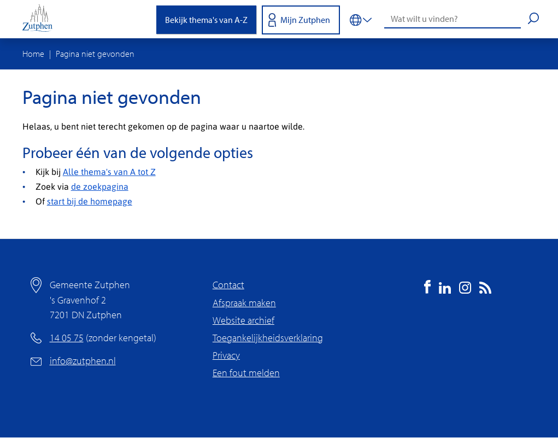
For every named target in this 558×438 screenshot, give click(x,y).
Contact (228, 284)
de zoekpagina (99, 186)
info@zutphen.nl (83, 360)
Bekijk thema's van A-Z (206, 19)
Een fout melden (246, 372)
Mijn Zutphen (305, 19)
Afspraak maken (244, 302)
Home (33, 53)
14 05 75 (67, 337)
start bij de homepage (89, 201)
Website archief (243, 320)
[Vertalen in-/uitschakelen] (360, 19)
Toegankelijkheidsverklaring (268, 337)
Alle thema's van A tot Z (109, 171)
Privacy (226, 355)
